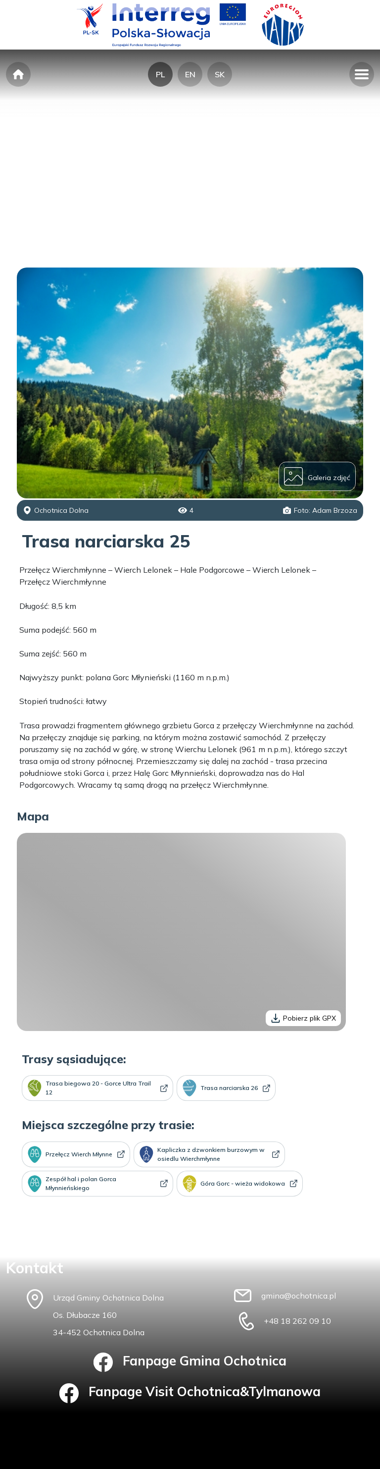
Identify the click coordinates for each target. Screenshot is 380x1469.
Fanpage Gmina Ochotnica (190, 1362)
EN (190, 74)
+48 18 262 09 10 (297, 1321)
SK (220, 74)
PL (160, 74)
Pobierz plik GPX (303, 1018)
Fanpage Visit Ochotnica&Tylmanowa (190, 1393)
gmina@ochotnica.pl (298, 1296)
